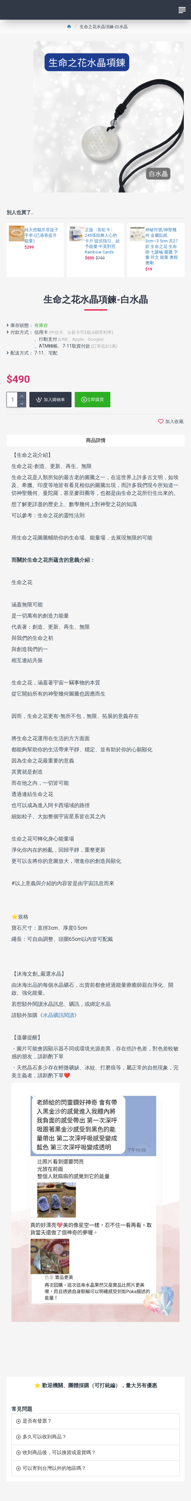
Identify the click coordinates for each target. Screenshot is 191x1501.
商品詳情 (95, 440)
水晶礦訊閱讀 (58, 1015)
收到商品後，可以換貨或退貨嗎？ (59, 1452)
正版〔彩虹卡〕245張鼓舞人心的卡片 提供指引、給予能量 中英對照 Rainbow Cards (102, 240)
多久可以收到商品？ (45, 1437)
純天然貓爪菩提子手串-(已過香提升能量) (41, 235)
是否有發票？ (37, 1421)
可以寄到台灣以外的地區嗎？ (54, 1468)
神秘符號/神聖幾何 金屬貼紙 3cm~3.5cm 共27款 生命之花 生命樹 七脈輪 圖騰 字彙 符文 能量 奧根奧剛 (161, 246)
